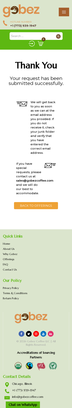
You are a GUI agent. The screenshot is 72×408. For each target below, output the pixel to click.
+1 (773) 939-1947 (23, 25)
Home (6, 243)
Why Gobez (10, 254)
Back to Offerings (36, 205)
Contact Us (10, 269)
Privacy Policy (11, 288)
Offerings (8, 259)
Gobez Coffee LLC (38, 341)
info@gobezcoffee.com (27, 397)
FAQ (5, 264)
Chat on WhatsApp (23, 405)
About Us (9, 249)
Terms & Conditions (15, 293)
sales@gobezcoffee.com (34, 180)
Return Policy (11, 298)
